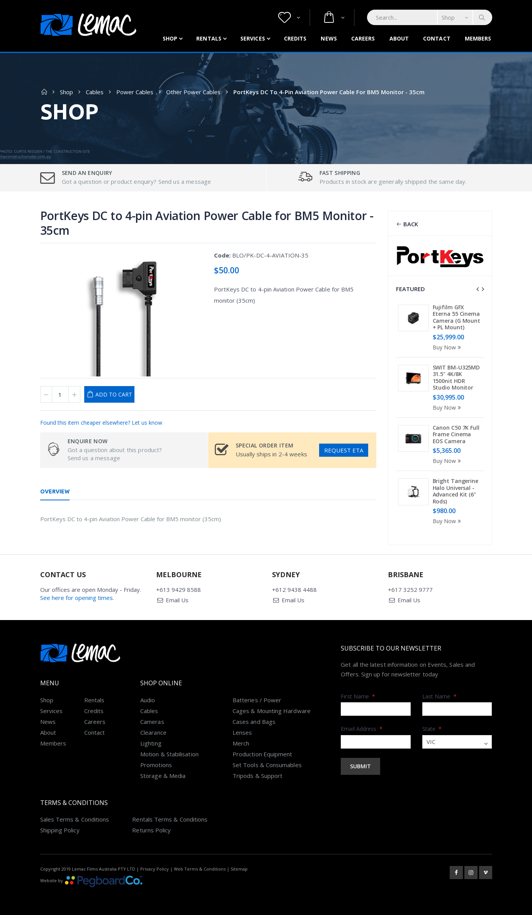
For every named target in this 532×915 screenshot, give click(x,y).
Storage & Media (162, 775)
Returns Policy (151, 830)
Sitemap (239, 869)
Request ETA (343, 450)
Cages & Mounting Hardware (272, 711)
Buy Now (448, 347)
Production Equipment (262, 754)
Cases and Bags (254, 721)
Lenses (242, 732)
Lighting (150, 743)
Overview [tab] (55, 491)
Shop (170, 38)
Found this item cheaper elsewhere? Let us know (101, 422)
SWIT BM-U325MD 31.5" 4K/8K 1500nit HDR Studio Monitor (456, 377)
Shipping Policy (60, 830)
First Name (358, 696)
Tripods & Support (257, 775)
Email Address (361, 728)
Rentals (208, 38)
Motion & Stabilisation (169, 754)
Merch (241, 743)
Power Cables (134, 92)
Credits (295, 38)
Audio (147, 700)
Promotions (156, 765)
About (399, 38)
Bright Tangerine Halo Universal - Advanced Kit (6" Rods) (455, 491)
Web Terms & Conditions (200, 869)
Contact (436, 38)
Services (252, 38)
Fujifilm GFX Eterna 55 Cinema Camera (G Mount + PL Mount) (457, 317)
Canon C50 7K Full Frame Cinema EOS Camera (456, 434)
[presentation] (477, 289)
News (329, 38)
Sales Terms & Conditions (74, 819)
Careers (363, 38)
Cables (95, 92)
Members (478, 38)
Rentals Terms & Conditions (169, 819)
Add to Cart (113, 394)
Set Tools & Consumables (267, 765)
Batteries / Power (257, 700)
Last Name (439, 696)
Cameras (152, 721)
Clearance (153, 732)
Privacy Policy (154, 869)
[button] (289, 17)
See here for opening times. (77, 598)
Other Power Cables (193, 92)
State (432, 728)
